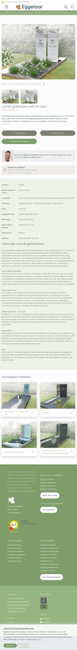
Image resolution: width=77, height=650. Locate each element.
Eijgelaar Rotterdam (48, 489)
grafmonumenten (15, 314)
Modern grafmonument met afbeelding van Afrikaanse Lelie (55, 452)
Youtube (45, 622)
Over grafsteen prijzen (16, 611)
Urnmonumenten (14, 548)
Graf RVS (46, 413)
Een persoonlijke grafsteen (18, 602)
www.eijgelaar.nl (14, 513)
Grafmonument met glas (14, 452)
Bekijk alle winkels (50, 495)
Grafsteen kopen (14, 561)
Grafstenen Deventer (48, 558)
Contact (10, 622)
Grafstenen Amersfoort (49, 548)
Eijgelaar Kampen (47, 479)
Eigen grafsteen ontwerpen (18, 605)
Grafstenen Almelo (47, 545)
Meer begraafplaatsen (52, 577)
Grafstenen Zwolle (47, 571)
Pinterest (45, 619)
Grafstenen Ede (46, 561)
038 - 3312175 (12, 509)
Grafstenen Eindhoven (49, 564)
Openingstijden (49, 510)
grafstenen (9, 281)
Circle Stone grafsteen (16, 608)
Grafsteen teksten (14, 558)
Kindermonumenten (15, 551)
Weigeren (23, 645)
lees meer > (6, 124)
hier (39, 639)
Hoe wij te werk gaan (15, 599)
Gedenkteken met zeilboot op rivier (16, 412)
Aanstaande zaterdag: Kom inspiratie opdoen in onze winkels (38, 12)
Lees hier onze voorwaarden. (20, 173)
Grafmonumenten (14, 545)
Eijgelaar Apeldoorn (48, 486)
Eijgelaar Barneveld (48, 483)
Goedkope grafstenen (16, 555)
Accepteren (10, 645)
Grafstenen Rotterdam (49, 568)
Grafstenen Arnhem (48, 555)
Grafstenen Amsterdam (49, 551)
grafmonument (11, 274)
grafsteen (22, 284)
